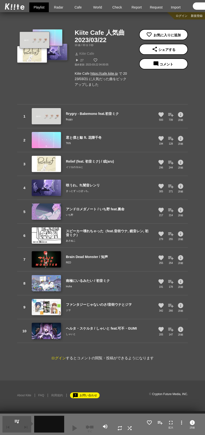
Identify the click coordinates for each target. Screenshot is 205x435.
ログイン (181, 16)
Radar (58, 7)
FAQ (41, 395)
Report (137, 7)
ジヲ (68, 310)
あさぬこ (71, 240)
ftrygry (69, 119)
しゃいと (71, 334)
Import (176, 7)
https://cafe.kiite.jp (104, 73)
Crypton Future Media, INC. (170, 394)
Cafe (78, 7)
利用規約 (57, 395)
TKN (68, 143)
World (97, 7)
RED (68, 262)
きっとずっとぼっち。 (78, 191)
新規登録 (197, 16)
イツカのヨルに (74, 167)
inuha (69, 286)
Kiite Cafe (84, 54)
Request (156, 7)
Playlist (39, 7)
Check (117, 7)
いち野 (69, 214)
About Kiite (24, 395)
